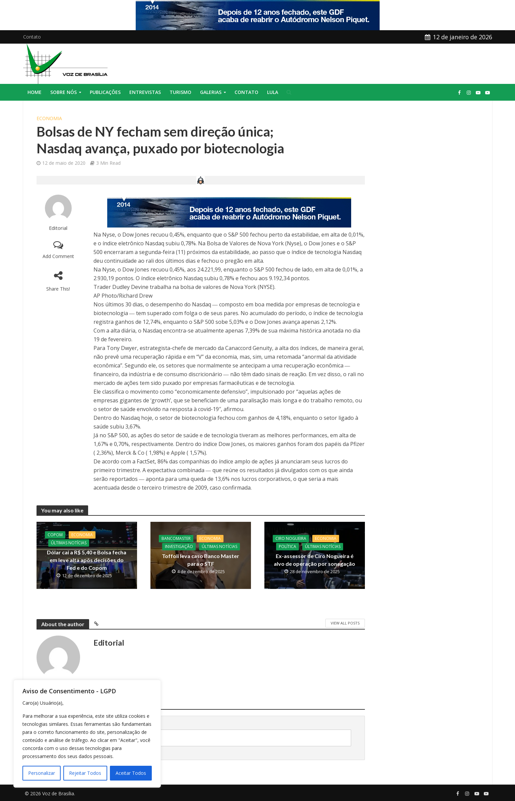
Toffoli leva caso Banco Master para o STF (200, 560)
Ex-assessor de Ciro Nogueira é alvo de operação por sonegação (314, 560)
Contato (32, 37)
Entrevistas (145, 92)
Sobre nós (63, 92)
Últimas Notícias (68, 543)
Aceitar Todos (131, 773)
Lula (272, 92)
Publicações (105, 92)
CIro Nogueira (290, 538)
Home (34, 92)
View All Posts (345, 622)
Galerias (210, 92)
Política (287, 546)
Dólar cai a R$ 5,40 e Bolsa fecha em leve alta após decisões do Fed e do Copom (86, 560)
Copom (55, 535)
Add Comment (58, 256)
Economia (49, 118)
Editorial (58, 228)
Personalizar (41, 773)
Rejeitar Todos (85, 773)
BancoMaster (176, 538)
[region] (87, 734)
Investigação (179, 546)
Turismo (180, 92)
